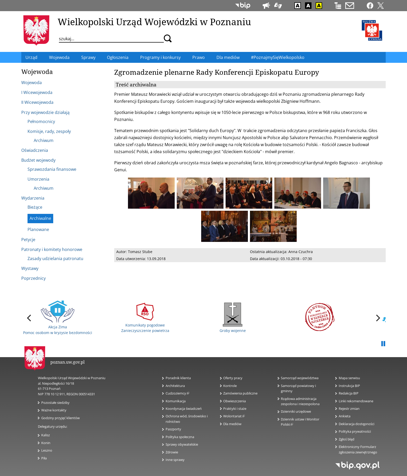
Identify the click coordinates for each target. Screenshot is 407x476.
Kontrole (230, 385)
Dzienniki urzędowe (296, 411)
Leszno (46, 450)
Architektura (175, 385)
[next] (377, 318)
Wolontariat (234, 416)
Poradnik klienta (178, 378)
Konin (45, 442)
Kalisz (45, 435)
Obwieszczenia (234, 401)
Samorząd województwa (299, 378)
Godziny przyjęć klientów (60, 418)
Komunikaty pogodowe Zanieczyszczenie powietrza (145, 318)
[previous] (29, 318)
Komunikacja (176, 401)
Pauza (383, 344)
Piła (44, 458)
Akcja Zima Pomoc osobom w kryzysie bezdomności (57, 318)
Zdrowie (172, 452)
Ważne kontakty (53, 410)
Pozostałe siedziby (55, 402)
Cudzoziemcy (177, 393)
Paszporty (173, 429)
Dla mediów (232, 423)
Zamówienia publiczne (240, 393)
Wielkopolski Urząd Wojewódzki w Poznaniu (154, 21)
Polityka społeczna (180, 436)
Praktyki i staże (234, 408)
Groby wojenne (233, 318)
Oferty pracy (232, 378)
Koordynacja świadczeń (184, 408)
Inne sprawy (175, 459)
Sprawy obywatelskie (182, 444)
